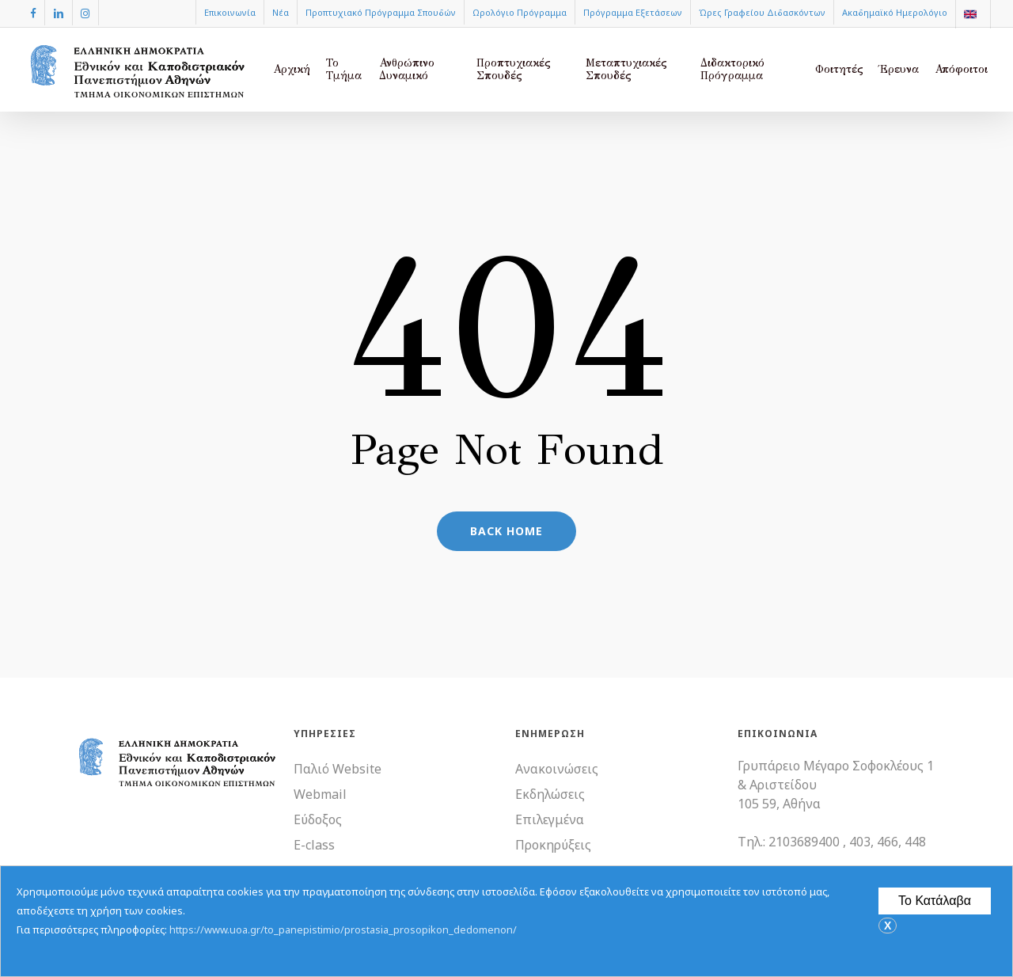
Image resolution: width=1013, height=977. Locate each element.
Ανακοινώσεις (556, 768)
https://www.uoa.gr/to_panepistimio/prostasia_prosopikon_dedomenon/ (343, 929)
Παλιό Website (337, 768)
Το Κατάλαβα (934, 900)
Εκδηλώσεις (550, 794)
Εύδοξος (318, 819)
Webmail (320, 794)
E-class (314, 844)
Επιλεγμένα (549, 819)
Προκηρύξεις (553, 844)
